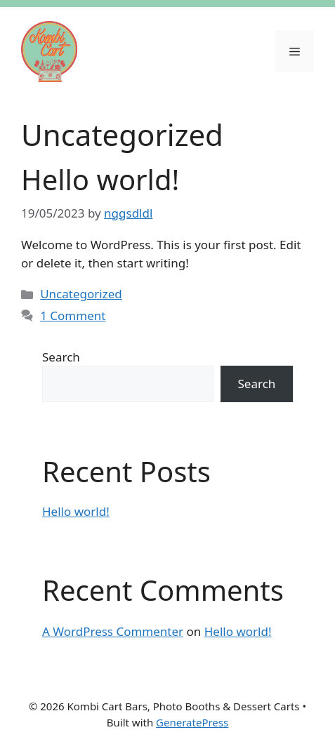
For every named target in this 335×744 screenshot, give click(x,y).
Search (61, 357)
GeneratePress (192, 722)
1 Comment (72, 315)
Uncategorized (81, 294)
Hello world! (100, 179)
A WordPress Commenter (112, 631)
